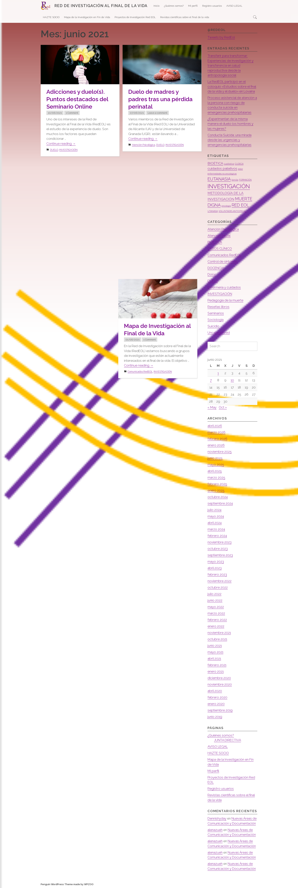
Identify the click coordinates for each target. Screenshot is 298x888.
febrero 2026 (217, 439)
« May (212, 407)
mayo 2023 (216, 561)
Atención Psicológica (143, 144)
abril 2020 (215, 691)
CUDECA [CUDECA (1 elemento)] (239, 164)
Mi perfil (193, 5)
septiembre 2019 (220, 710)
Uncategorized (219, 332)
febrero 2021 (217, 665)
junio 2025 (215, 458)
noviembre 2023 (219, 542)
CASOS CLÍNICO (220, 248)
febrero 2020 (217, 697)
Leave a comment (157, 112)
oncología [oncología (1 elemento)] (226, 206)
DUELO (54, 149)
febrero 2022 (217, 620)
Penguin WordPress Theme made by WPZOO (67, 884)
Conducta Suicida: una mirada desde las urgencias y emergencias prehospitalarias (229, 140)
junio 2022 (215, 600)
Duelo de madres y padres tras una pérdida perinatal (160, 99)
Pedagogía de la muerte (225, 300)
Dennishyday (217, 818)
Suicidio (213, 326)
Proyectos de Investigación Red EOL (135, 17)
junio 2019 (215, 717)
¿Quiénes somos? (174, 5)
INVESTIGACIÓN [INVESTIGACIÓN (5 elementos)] (229, 186)
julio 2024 (214, 510)
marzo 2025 (216, 477)
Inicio (156, 5)
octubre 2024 (218, 497)
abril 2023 (215, 568)
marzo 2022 (216, 613)
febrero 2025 (217, 484)
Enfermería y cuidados (224, 287)
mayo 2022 (216, 607)
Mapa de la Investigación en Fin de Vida (87, 17)
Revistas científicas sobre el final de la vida (184, 17)
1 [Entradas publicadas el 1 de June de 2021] (218, 373)
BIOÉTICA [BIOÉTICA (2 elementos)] (215, 163)
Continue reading (61, 144)
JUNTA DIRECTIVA (227, 740)
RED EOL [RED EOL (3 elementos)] (240, 205)
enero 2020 (216, 704)
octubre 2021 (217, 639)
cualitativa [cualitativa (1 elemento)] (229, 164)
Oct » (223, 407)
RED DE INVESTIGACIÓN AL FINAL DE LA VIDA (100, 5)
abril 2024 (215, 523)
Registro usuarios (212, 5)
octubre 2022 (218, 587)
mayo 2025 (216, 464)
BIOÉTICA (215, 242)
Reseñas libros (218, 307)
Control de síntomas (223, 261)
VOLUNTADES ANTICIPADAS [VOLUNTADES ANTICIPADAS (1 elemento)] (232, 211)
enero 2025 (216, 490)
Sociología (216, 320)
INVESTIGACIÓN (68, 149)
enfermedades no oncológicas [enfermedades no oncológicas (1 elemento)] (222, 173)
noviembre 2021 (219, 633)
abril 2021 (214, 658)
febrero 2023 (217, 574)
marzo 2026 (216, 432)
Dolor (212, 274)
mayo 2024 (216, 516)
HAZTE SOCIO (51, 17)
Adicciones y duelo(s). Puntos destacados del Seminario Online (77, 99)
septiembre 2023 (220, 555)
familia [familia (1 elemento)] (234, 180)
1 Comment (72, 112)
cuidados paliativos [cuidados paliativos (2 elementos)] (222, 168)
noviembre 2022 (219, 581)
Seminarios (216, 313)
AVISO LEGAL (234, 5)
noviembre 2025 (220, 452)
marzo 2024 (216, 529)
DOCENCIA (216, 268)
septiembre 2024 (220, 503)
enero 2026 (216, 445)
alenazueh (215, 830)
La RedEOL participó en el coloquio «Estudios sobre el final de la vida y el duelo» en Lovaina (232, 86)
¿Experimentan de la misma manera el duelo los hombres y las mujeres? (230, 123)
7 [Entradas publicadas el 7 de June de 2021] (211, 380)
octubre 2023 (218, 548)
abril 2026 (215, 426)
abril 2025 (215, 471)
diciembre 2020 (219, 678)
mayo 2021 (215, 652)
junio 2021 (215, 645)
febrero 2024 (217, 536)
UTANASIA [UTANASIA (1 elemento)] (213, 211)
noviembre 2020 (220, 684)
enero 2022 (216, 626)
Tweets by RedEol (221, 37)
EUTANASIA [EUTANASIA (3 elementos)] (219, 178)
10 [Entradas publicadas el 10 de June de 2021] (232, 380)
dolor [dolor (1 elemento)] (240, 169)
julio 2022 (214, 594)
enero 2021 (216, 671)
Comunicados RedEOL (144, 282)
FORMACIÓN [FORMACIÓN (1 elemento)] (245, 180)
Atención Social (219, 235)
